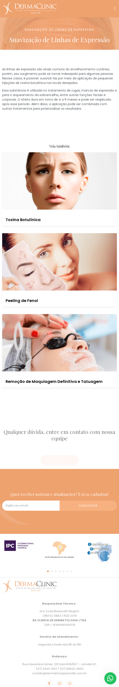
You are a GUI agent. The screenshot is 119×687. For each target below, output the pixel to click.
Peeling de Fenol (22, 300)
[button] (115, 8)
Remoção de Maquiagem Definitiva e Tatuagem (54, 381)
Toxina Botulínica (23, 219)
